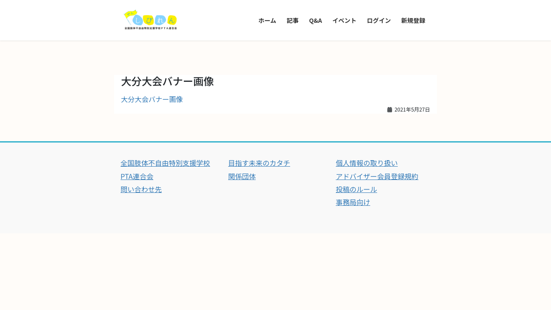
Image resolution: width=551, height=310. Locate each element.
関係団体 (242, 176)
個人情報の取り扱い (367, 163)
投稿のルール (356, 189)
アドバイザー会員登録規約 (377, 176)
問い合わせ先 (141, 189)
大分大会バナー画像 (152, 99)
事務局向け (353, 202)
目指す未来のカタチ (259, 163)
